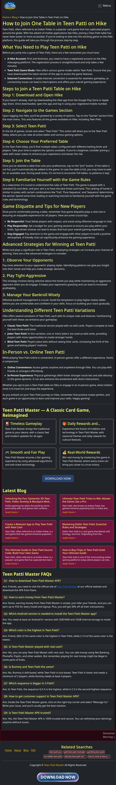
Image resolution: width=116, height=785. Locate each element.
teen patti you (55, 752)
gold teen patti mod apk (74, 752)
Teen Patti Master (67, 586)
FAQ (33, 750)
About (17, 750)
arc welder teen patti (53, 756)
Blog (14, 17)
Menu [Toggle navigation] (104, 5)
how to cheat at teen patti (99, 756)
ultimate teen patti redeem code (75, 756)
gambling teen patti (95, 752)
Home (6, 17)
